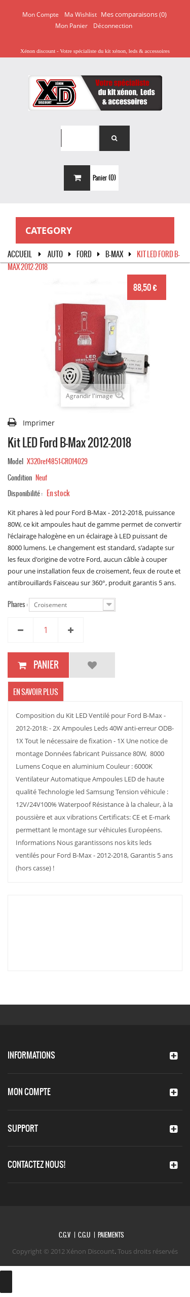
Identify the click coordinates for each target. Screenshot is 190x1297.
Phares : (18, 604)
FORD (84, 254)
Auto (55, 254)
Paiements (111, 1235)
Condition (20, 477)
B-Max (114, 254)
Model (15, 461)
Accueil (20, 254)
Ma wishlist (80, 14)
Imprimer (39, 423)
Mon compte (40, 14)
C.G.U (84, 1235)
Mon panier (71, 25)
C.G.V (64, 1235)
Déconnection (112, 25)
